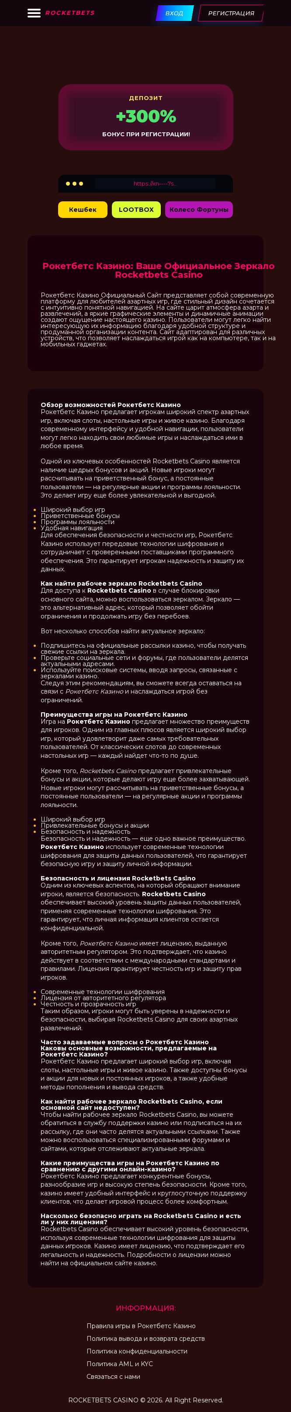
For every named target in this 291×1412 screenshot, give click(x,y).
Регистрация (231, 13)
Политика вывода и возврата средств (146, 1339)
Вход (175, 13)
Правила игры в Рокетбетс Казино (141, 1326)
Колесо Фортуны (199, 210)
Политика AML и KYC (120, 1364)
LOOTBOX (136, 210)
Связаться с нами (113, 1377)
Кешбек (83, 210)
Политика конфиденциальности (137, 1351)
